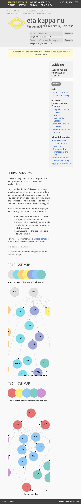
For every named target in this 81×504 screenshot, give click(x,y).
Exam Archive (46, 10)
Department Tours (45, 13)
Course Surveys (13, 13)
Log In (63, 2)
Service (22, 5)
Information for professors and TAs (60, 152)
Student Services (17, 2)
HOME (4, 501)
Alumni (34, 5)
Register (73, 2)
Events (11, 5)
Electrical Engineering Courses (58, 118)
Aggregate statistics (61, 163)
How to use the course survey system (59, 143)
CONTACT (11, 501)
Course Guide (28, 13)
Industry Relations (41, 2)
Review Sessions (29, 10)
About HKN (46, 5)
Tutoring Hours (13, 10)
